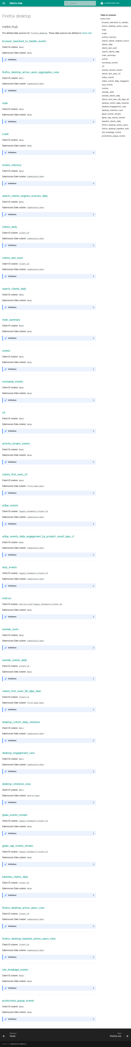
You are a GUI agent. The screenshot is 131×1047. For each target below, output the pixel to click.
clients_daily (107, 44)
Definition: (12, 60)
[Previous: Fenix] (10, 1034)
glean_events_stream (111, 114)
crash (104, 33)
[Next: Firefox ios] (118, 1034)
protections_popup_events (113, 136)
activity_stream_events (112, 70)
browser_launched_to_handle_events (115, 22)
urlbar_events (108, 77)
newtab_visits (108, 92)
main (104, 30)
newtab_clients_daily (111, 96)
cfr (103, 66)
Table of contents (108, 15)
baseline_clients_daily (111, 121)
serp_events (107, 85)
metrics (105, 88)
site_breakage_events (111, 132)
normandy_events (110, 63)
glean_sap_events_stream (113, 117)
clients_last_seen (109, 48)
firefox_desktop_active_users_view (115, 125)
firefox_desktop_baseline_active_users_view (115, 129)
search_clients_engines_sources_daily (115, 41)
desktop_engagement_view (114, 106)
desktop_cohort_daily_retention (115, 103)
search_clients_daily (110, 52)
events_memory (109, 37)
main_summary (109, 55)
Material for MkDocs (18, 1044)
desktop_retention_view (112, 110)
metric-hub (105, 19)
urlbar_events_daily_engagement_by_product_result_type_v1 (115, 81)
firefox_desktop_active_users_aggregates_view (115, 26)
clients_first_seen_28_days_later (115, 99)
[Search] (80, 3)
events (105, 59)
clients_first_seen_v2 (111, 74)
